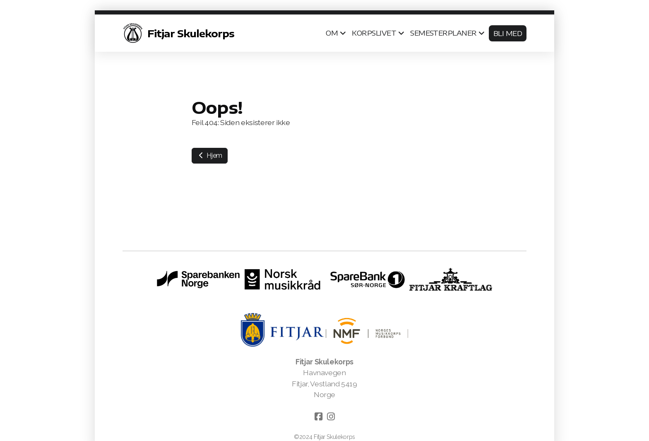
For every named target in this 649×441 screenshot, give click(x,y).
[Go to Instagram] (330, 416)
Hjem (209, 155)
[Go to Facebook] (318, 416)
